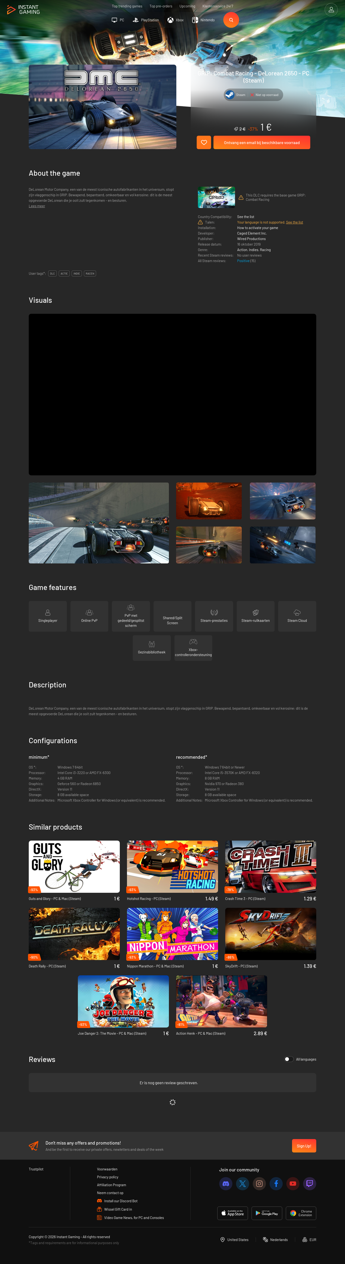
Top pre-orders (161, 6)
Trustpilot (36, 1169)
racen (90, 273)
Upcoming (187, 6)
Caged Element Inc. (252, 233)
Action (242, 249)
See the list (245, 216)
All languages (300, 1059)
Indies (253, 249)
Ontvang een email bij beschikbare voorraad (262, 142)
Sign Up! (304, 1145)
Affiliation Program (111, 1185)
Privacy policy (107, 1177)
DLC (52, 273)
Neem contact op (110, 1193)
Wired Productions (251, 238)
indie (77, 273)
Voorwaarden (107, 1169)
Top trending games (127, 6)
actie (64, 273)
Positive (243, 260)
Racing (265, 249)
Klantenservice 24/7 (217, 6)
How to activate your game (257, 227)
